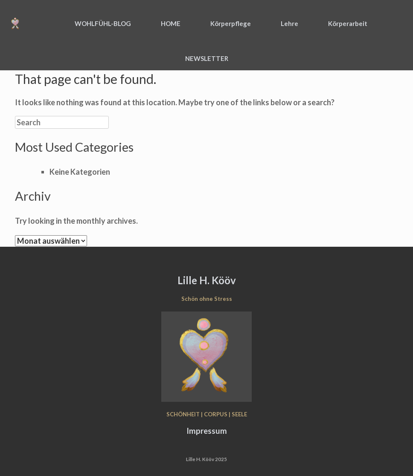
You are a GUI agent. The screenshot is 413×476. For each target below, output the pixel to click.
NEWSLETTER (206, 58)
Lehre (289, 23)
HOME (170, 23)
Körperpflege (230, 23)
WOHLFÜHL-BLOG (103, 23)
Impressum (206, 431)
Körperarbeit (347, 23)
